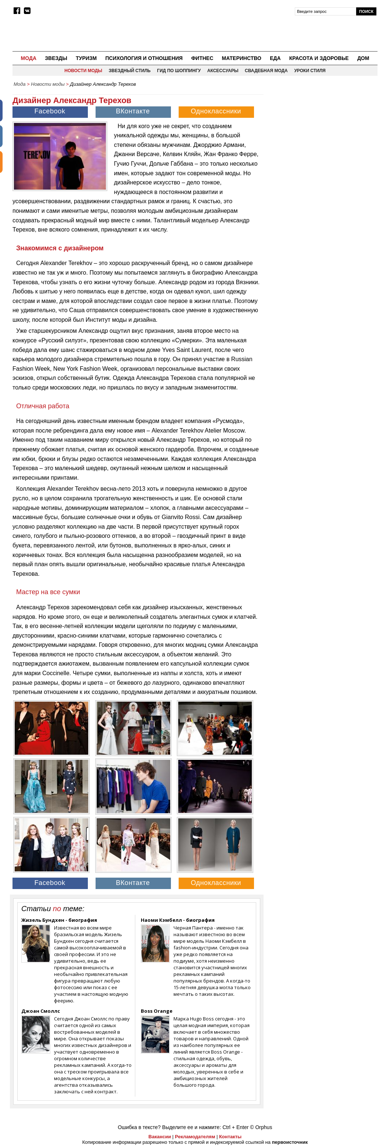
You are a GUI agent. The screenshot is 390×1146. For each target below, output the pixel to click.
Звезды (56, 58)
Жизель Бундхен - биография (59, 920)
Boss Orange (156, 1011)
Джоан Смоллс (40, 1011)
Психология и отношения (143, 58)
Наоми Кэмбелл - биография (178, 920)
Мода (28, 58)
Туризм (86, 58)
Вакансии (160, 1136)
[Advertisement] (322, 137)
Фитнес (202, 58)
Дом (363, 58)
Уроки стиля (309, 70)
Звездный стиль (130, 70)
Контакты (230, 1136)
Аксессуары (223, 70)
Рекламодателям (195, 1136)
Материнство (241, 58)
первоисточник (290, 1142)
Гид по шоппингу (179, 70)
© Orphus (261, 1127)
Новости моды (83, 70)
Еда (275, 58)
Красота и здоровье (319, 58)
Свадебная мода (266, 70)
